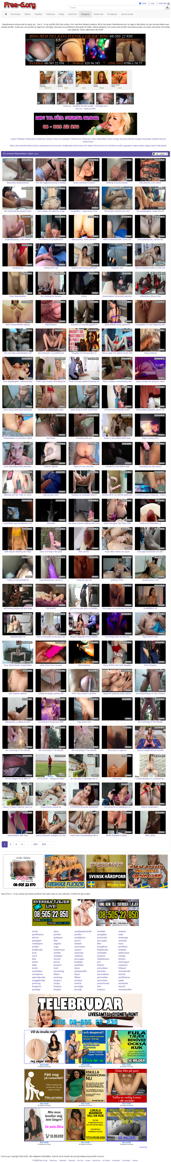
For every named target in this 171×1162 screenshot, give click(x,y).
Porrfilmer (112, 146)
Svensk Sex (103, 146)
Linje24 (14, 139)
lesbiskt (77, 943)
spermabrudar (38, 977)
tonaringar (123, 937)
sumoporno (37, 974)
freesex (100, 965)
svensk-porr (59, 950)
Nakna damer (138, 146)
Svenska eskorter (127, 139)
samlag (121, 956)
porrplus (78, 980)
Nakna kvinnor (33, 146)
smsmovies (79, 947)
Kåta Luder (14, 146)
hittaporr (122, 968)
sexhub (121, 974)
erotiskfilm (102, 953)
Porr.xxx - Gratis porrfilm (85, 109)
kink (99, 986)
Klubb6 (155, 139)
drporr (77, 974)
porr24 (77, 941)
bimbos (121, 959)
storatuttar (123, 983)
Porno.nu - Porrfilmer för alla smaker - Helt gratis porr (85, 106)
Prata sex (57, 139)
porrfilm (57, 934)
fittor (56, 941)
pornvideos (102, 968)
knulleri (35, 947)
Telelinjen (21, 139)
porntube (101, 971)
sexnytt (57, 959)
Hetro (144, 3)
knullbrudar (37, 950)
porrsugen (79, 959)
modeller (101, 931)
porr (99, 962)
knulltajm (78, 962)
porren (57, 962)
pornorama (102, 980)
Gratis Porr (82, 146)
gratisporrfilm (80, 971)
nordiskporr (37, 943)
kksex (77, 968)
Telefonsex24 (76, 139)
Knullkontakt (67, 146)
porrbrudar (102, 937)
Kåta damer (162, 146)
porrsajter (78, 986)
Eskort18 (162, 139)
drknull (35, 937)
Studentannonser (47, 146)
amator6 (101, 956)
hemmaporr (123, 962)
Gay (152, 3)
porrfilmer (123, 947)
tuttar (120, 934)
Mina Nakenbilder (99, 139)
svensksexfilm (125, 989)
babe (34, 965)
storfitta (57, 953)
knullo (35, 968)
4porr (56, 931)
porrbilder (78, 965)
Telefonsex (41, 139)
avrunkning (59, 971)
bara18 (121, 986)
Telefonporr (87, 139)
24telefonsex (103, 959)
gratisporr (58, 937)
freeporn (58, 986)
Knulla (119, 146)
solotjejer (58, 956)
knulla (35, 931)
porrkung (58, 977)
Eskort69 (23, 146)
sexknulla (78, 953)
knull (34, 953)
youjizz (57, 983)
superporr (123, 965)
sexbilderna (79, 937)
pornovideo (102, 977)
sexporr (77, 950)
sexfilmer (78, 956)
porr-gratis (102, 941)
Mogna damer (150, 146)
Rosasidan (147, 139)
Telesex (49, 139)
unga (56, 947)
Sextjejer (138, 139)
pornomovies (103, 983)
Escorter (58, 146)
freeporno (36, 986)
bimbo (35, 962)
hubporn (101, 989)
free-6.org (43, 1160)
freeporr (57, 989)
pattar (121, 980)
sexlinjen (122, 941)
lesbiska (122, 950)
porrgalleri (102, 934)
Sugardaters (127, 146)
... (28, 844)
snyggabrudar (38, 980)
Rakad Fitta (92, 146)
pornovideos (103, 974)
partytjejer (36, 941)
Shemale (162, 3)
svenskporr (37, 971)
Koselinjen (66, 139)
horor (120, 943)
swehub (122, 931)
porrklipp (36, 989)
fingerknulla (102, 950)
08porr (77, 977)
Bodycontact (88, 142)
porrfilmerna (37, 934)
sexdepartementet (83, 931)
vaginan (57, 943)
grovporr (58, 965)
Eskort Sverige (113, 139)
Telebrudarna (31, 139)
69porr (57, 974)
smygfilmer (102, 947)
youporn (57, 980)
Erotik (75, 146)
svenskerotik (124, 971)
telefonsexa (123, 953)
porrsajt (77, 989)
